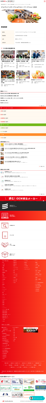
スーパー (36, 260)
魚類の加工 (15, 264)
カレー (3, 282)
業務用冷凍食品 (4, 311)
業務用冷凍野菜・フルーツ (6, 314)
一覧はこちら (42, 105)
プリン (3, 306)
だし (3, 285)
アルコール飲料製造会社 (6, 335)
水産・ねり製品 (4, 270)
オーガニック (26, 267)
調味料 (3, 284)
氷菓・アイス (4, 294)
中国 (14, 334)
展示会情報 (12, 4)
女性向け (25, 264)
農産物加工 (15, 260)
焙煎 (14, 272)
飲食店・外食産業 (38, 270)
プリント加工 (15, 279)
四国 (14, 335)
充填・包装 (15, 280)
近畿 (14, 332)
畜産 (3, 274)
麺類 (3, 267)
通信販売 (36, 267)
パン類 (3, 264)
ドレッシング (4, 289)
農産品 (3, 269)
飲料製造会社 (4, 333)
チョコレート (4, 299)
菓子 (3, 292)
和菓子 (3, 301)
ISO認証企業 (4, 356)
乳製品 (3, 275)
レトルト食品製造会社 (5, 341)
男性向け (25, 262)
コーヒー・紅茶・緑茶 (5, 309)
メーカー (36, 269)
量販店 (36, 262)
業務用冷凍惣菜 (4, 312)
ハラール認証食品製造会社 (39, 282)
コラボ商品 (26, 265)
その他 (3, 321)
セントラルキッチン (38, 275)
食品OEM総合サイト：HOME (5, 4)
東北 (14, 340)
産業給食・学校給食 (38, 274)
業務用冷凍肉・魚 (5, 316)
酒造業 (36, 277)
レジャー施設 (37, 272)
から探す (3, 111)
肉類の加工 (15, 262)
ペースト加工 (15, 275)
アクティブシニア (27, 269)
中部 (14, 330)
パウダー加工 (15, 274)
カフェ (36, 280)
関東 (14, 329)
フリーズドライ (15, 267)
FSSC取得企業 (37, 287)
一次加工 (3, 319)
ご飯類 (3, 265)
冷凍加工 (14, 277)
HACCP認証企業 (37, 284)
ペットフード (4, 307)
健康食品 (3, 272)
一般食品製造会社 (5, 329)
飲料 (3, 262)
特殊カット (15, 265)
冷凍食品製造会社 (5, 343)
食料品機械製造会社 (5, 340)
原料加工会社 (4, 338)
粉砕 (14, 270)
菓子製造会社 (4, 336)
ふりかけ (3, 287)
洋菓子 (3, 304)
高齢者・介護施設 (38, 279)
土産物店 (36, 264)
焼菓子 (3, 302)
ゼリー (3, 280)
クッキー (3, 297)
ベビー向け (26, 260)
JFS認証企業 (37, 289)
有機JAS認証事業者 (38, 285)
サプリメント (4, 277)
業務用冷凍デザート (5, 317)
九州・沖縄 (15, 337)
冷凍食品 (3, 279)
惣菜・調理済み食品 (5, 260)
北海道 (14, 339)
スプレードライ (15, 269)
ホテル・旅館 (37, 265)
